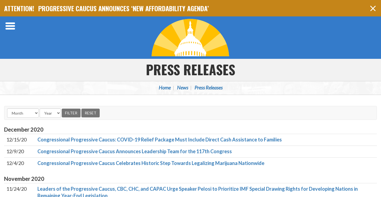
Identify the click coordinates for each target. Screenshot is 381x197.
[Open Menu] (11, 26)
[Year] (50, 113)
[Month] (23, 113)
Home (165, 88)
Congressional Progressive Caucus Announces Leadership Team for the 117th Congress (134, 151)
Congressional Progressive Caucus (190, 37)
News (182, 88)
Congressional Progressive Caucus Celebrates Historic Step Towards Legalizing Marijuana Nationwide (150, 163)
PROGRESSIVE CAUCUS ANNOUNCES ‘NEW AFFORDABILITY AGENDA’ (123, 8)
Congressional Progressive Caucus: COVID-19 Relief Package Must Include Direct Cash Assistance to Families (159, 140)
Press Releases (190, 69)
